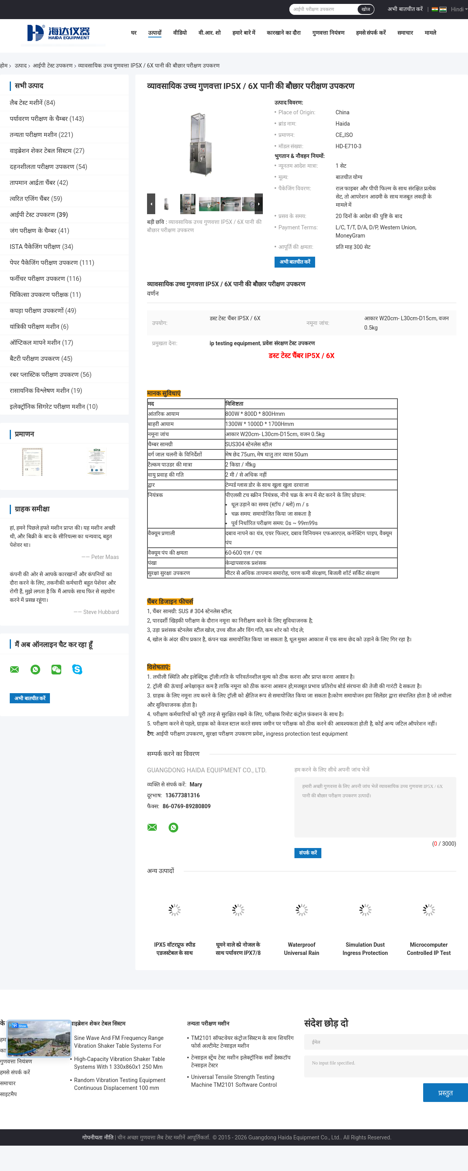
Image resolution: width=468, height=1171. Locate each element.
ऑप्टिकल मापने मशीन (35, 342)
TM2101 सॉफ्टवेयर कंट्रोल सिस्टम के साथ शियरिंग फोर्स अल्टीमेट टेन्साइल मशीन (242, 1042)
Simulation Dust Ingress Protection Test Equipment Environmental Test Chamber (365, 949)
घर (133, 33)
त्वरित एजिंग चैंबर (30, 198)
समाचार (405, 33)
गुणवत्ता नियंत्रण (328, 33)
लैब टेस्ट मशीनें (26, 102)
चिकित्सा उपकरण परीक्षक (39, 294)
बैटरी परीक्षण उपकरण (35, 358)
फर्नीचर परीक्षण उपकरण (37, 278)
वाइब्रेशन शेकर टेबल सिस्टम (41, 150)
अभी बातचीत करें (405, 9)
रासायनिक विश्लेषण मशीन (39, 390)
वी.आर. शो (210, 33)
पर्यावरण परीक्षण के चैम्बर (39, 118)
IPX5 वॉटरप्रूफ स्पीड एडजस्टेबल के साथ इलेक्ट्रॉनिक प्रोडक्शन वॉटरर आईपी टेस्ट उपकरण (174, 949)
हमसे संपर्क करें (371, 33)
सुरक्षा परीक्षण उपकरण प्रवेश (234, 734)
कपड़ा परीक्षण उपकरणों (37, 310)
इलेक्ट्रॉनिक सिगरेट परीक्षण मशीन (47, 406)
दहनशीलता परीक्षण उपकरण (42, 166)
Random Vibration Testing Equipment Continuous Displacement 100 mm (119, 1084)
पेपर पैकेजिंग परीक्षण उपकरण (44, 262)
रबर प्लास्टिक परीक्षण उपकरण (44, 374)
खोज (366, 9)
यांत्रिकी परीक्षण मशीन (34, 326)
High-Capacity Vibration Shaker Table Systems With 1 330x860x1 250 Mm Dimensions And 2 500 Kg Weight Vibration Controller (119, 1064)
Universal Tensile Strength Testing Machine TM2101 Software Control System (234, 1082)
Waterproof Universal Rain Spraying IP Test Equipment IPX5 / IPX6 (301, 949)
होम (3, 65)
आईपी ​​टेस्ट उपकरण (53, 65)
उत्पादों (154, 33)
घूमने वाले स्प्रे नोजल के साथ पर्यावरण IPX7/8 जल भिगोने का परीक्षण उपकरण (238, 949)
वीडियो (180, 33)
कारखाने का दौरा (284, 33)
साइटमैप (8, 1094)
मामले (430, 33)
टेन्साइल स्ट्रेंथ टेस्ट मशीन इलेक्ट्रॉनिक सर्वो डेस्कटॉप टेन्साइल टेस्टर (241, 1061)
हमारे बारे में (243, 33)
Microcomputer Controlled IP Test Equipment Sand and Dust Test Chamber (429, 949)
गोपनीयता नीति (97, 1137)
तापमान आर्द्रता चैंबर (32, 182)
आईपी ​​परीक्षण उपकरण (179, 734)
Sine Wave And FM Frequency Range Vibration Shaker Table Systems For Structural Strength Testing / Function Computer (120, 1043)
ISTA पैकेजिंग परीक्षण (35, 246)
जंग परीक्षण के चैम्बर (33, 230)
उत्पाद (21, 65)
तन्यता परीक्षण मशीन (33, 134)
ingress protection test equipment (307, 734)
